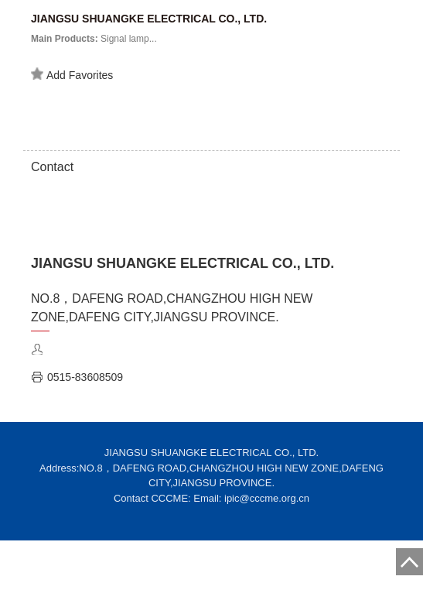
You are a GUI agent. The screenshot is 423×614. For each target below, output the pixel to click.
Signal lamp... (94, 38)
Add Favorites (72, 74)
